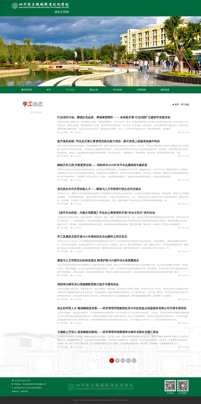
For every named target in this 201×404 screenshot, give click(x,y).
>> (134, 360)
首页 (48, 90)
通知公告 (93, 90)
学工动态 (70, 90)
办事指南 (141, 90)
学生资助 (117, 90)
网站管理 (24, 391)
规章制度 (165, 90)
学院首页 (26, 90)
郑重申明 (15, 391)
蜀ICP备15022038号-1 (109, 400)
